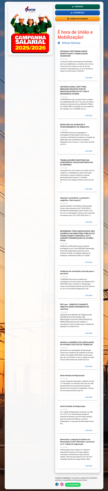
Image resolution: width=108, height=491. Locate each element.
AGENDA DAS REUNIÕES (77, 19)
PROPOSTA (77, 7)
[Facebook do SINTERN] (57, 484)
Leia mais (88, 78)
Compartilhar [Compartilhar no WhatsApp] (73, 485)
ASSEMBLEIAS (77, 13)
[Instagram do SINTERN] (62, 484)
